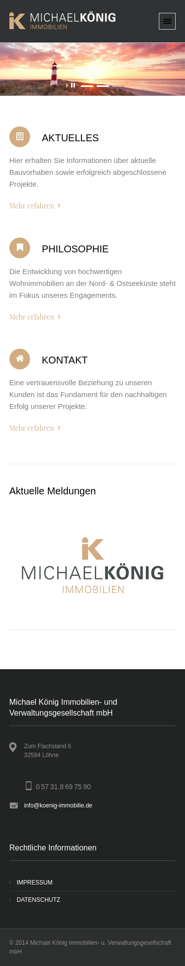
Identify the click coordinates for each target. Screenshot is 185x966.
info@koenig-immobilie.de (58, 805)
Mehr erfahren (31, 205)
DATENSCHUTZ (38, 899)
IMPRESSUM (35, 882)
